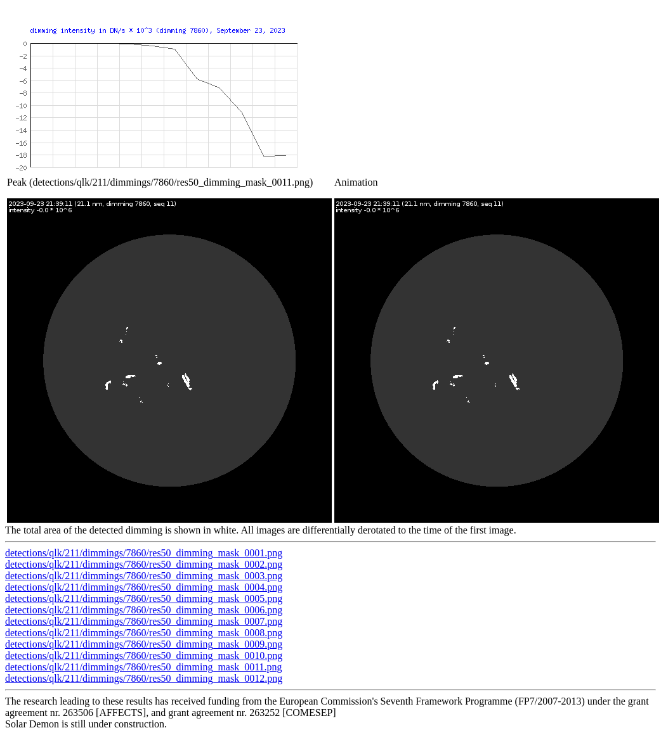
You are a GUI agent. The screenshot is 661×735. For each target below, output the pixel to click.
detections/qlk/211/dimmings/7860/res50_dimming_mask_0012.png (143, 678)
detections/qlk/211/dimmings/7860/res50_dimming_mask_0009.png (143, 644)
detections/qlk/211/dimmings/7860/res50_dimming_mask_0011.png (143, 667)
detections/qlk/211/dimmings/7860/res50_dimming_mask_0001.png (143, 552)
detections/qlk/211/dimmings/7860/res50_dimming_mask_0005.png (143, 598)
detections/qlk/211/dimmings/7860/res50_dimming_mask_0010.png (143, 655)
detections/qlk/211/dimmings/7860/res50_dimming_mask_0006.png (143, 609)
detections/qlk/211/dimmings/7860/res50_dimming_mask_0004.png (143, 587)
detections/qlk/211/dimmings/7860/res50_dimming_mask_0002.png (143, 564)
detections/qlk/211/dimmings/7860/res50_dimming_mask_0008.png (143, 632)
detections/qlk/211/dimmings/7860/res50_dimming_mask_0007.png (143, 621)
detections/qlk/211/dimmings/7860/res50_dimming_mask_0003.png (143, 575)
